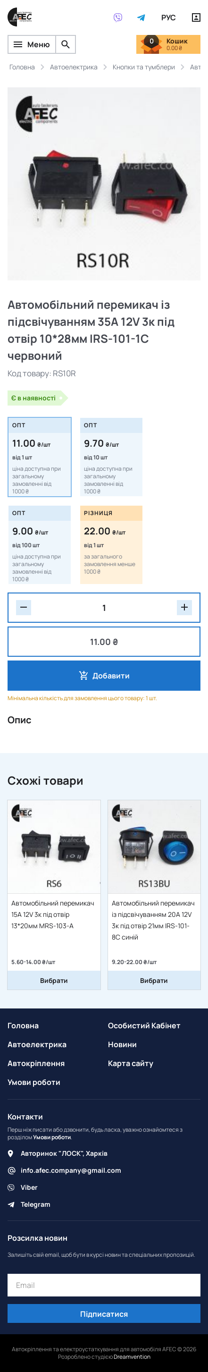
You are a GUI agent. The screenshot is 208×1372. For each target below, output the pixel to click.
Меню (32, 44)
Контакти (25, 1116)
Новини (122, 1044)
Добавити (111, 675)
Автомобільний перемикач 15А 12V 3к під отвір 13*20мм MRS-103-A (52, 914)
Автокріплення (36, 1063)
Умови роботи (34, 1082)
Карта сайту (130, 1063)
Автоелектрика (37, 1044)
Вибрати (54, 980)
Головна (23, 1025)
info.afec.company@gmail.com (71, 1170)
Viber (29, 1187)
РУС (168, 17)
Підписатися (104, 1314)
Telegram (35, 1204)
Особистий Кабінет (144, 1025)
